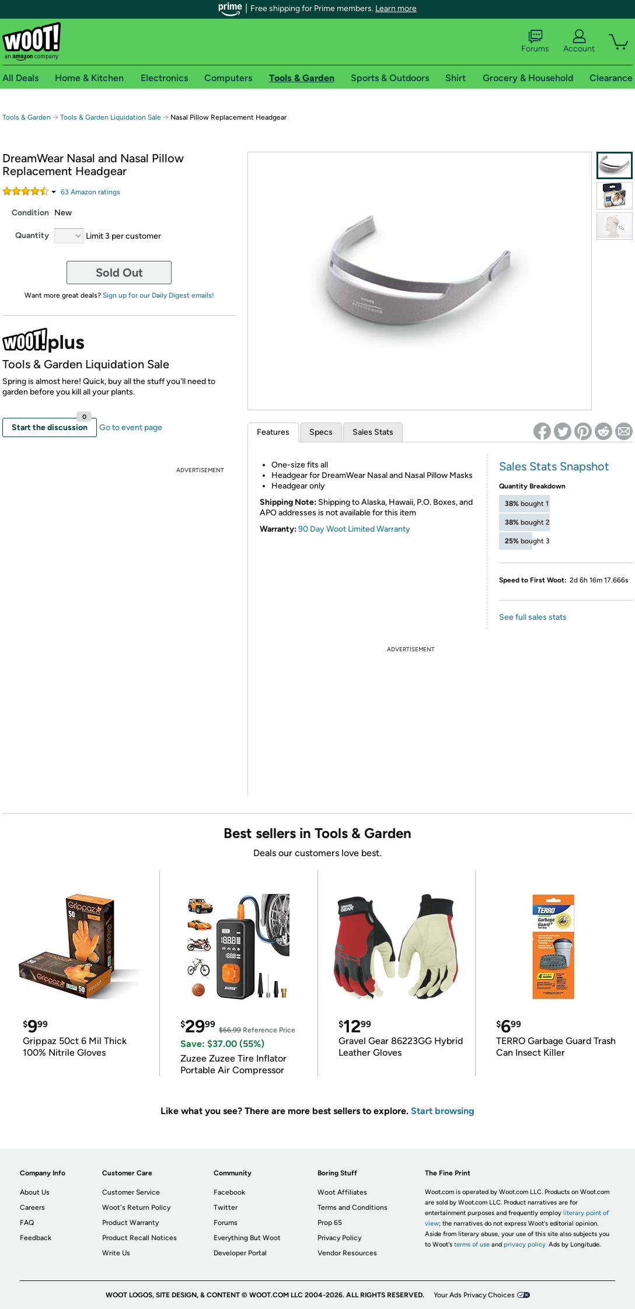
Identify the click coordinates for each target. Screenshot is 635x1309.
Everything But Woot (247, 1238)
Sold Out (119, 273)
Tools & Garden (26, 117)
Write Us (116, 1253)
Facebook (229, 1192)
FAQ (27, 1223)
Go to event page (130, 427)
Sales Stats (373, 432)
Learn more (396, 8)
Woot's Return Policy (136, 1207)
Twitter (226, 1207)
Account (579, 41)
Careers (32, 1207)
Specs (321, 432)
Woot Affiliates (342, 1192)
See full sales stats (533, 617)
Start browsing (442, 1110)
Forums (535, 41)
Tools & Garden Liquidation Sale (110, 117)
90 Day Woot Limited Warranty (354, 529)
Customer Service (131, 1192)
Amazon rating (90, 192)
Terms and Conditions (353, 1207)
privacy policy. (525, 1244)
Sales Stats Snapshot (554, 466)
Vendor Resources (347, 1253)
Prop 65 (330, 1223)
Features (273, 432)
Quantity (32, 235)
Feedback (35, 1238)
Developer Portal (240, 1253)
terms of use (472, 1244)
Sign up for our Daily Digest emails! (158, 295)
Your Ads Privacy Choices (474, 1295)
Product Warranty (130, 1223)
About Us (35, 1192)
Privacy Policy (339, 1238)
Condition (30, 213)
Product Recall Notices (139, 1238)
